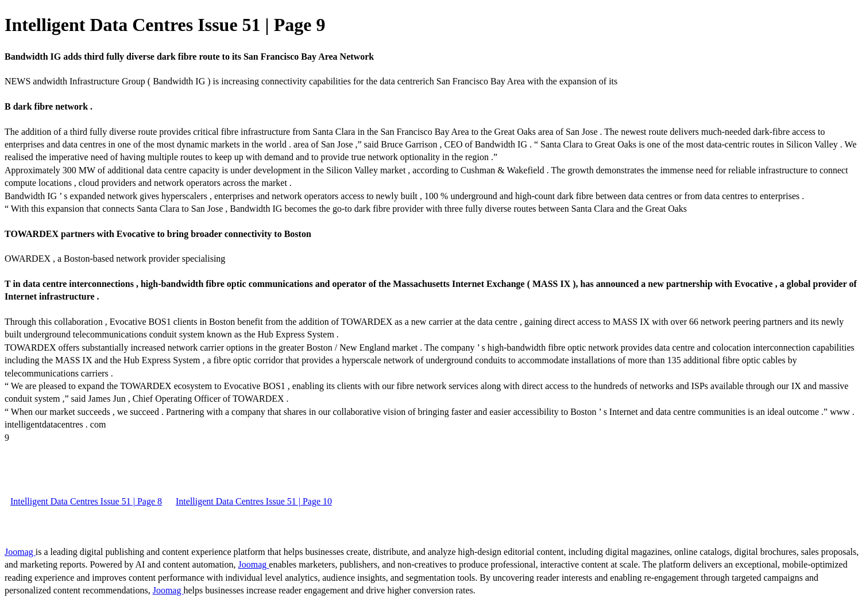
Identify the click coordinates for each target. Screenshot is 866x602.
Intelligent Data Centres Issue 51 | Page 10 (254, 501)
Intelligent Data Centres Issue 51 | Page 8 (86, 501)
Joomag (20, 552)
